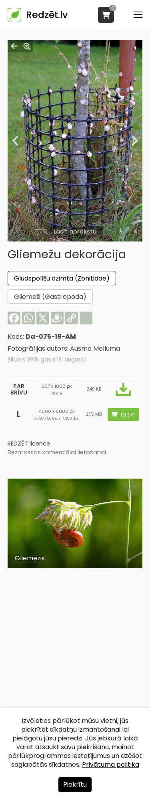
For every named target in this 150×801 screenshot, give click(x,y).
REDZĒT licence (29, 444)
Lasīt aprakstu (75, 232)
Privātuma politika (110, 764)
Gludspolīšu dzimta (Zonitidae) (62, 278)
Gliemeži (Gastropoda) (50, 296)
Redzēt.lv (47, 14)
